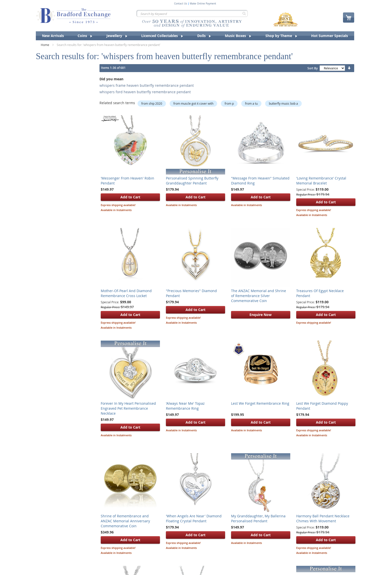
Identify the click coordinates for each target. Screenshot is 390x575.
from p (229, 103)
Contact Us (180, 3)
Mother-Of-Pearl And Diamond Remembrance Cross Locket (126, 293)
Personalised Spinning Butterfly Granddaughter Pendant (192, 180)
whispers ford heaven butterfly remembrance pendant (145, 91)
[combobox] (192, 13)
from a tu (251, 103)
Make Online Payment (203, 3)
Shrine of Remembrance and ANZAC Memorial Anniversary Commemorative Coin (125, 521)
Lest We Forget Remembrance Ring (260, 403)
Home (45, 45)
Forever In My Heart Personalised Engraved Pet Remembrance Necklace (128, 408)
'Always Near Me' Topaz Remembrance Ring (185, 406)
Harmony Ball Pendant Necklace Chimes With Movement (322, 518)
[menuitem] (53, 35)
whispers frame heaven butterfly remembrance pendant (146, 85)
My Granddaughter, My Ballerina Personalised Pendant (258, 518)
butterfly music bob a (283, 103)
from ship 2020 (151, 103)
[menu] (195, 35)
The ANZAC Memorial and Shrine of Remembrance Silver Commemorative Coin (258, 295)
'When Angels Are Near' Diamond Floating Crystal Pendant (194, 518)
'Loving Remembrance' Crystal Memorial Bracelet (321, 180)
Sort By (312, 68)
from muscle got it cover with (193, 103)
